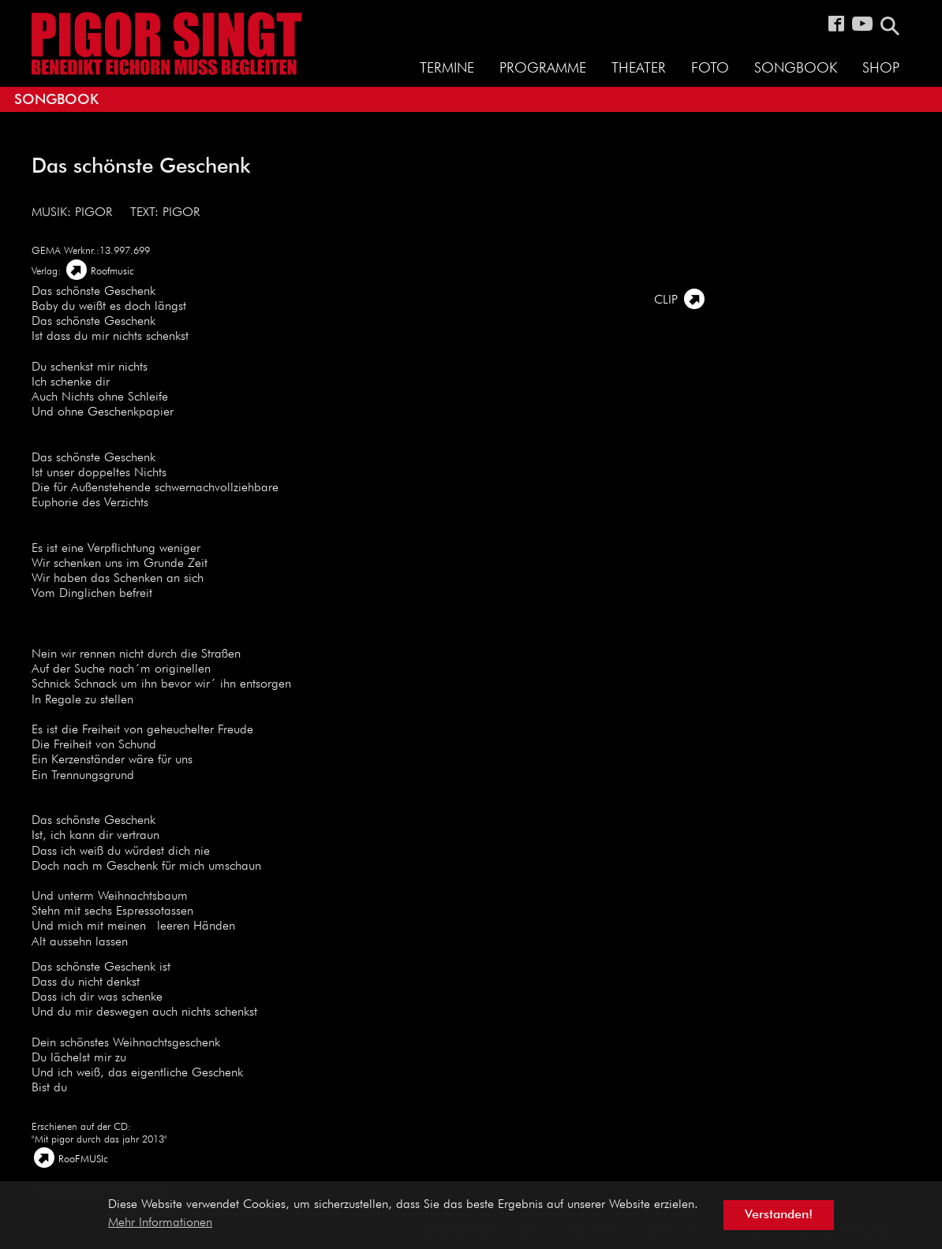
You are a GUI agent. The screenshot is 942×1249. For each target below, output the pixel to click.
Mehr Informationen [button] (160, 1223)
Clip (666, 300)
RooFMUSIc (83, 1159)
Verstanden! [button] (779, 1215)
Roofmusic (112, 272)
